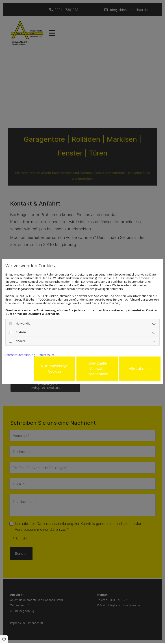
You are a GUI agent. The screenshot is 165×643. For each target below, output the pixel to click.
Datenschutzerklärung (19, 355)
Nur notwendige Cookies (54, 368)
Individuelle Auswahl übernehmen (97, 368)
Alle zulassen (140, 368)
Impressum (46, 355)
